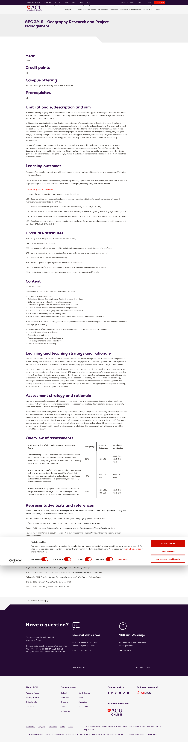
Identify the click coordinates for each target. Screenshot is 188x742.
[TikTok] (124, 697)
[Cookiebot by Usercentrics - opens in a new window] (15, 737)
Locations (114, 9)
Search (159, 9)
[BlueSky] (128, 697)
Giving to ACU (69, 3)
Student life (103, 9)
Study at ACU (69, 9)
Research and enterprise (130, 9)
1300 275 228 (144, 671)
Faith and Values (32, 3)
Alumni (57, 3)
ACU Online (83, 710)
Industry (46, 3)
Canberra (64, 710)
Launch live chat (79, 654)
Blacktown (65, 701)
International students (86, 9)
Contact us (158, 3)
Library (139, 3)
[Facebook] (108, 697)
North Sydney (84, 697)
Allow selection (167, 728)
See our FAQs (125, 654)
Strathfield (83, 706)
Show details (128, 736)
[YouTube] (120, 697)
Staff (148, 3)
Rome (81, 701)
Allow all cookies (168, 720)
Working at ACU (32, 701)
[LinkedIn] (116, 697)
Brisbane (64, 706)
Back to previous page (40, 605)
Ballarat (64, 697)
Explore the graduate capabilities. (39, 193)
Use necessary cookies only (168, 736)
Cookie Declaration (132, 725)
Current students (126, 3)
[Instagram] (112, 697)
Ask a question (79, 671)
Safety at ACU (84, 3)
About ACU (147, 9)
